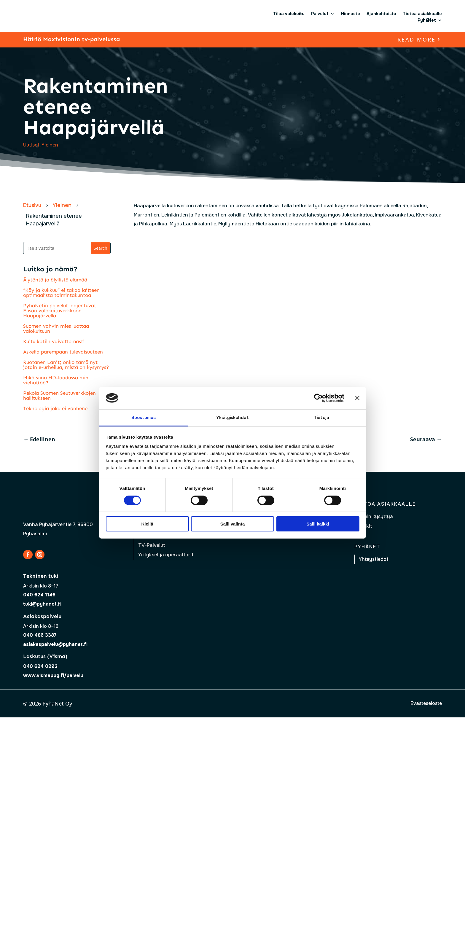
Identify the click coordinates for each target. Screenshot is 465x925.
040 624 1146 (39, 595)
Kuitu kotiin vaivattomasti (54, 341)
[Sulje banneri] (357, 398)
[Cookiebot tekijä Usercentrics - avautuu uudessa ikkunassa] (318, 398)
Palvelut (320, 14)
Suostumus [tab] (143, 418)
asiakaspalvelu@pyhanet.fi (55, 644)
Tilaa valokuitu (289, 14)
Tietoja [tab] (321, 418)
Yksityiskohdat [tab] (232, 418)
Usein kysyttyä (376, 516)
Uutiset (31, 145)
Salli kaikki (317, 523)
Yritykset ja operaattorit (166, 555)
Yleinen (50, 145)
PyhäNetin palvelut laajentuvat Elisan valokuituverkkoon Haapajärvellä (59, 311)
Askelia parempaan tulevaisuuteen (63, 352)
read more (416, 39)
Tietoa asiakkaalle (422, 14)
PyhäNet (427, 20)
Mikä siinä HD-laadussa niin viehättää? (55, 380)
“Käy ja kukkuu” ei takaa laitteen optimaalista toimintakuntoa (61, 292)
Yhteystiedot (373, 559)
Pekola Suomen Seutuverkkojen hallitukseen (59, 395)
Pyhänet (367, 547)
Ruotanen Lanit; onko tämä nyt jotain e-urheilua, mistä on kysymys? (66, 364)
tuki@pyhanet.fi (42, 604)
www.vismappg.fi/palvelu (53, 675)
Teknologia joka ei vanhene (55, 408)
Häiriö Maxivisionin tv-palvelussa (71, 39)
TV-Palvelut (151, 545)
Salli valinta (232, 523)
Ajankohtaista (381, 14)
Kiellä (147, 523)
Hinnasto (350, 14)
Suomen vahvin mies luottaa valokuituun (56, 328)
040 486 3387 (40, 635)
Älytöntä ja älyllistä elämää (55, 280)
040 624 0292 (40, 666)
